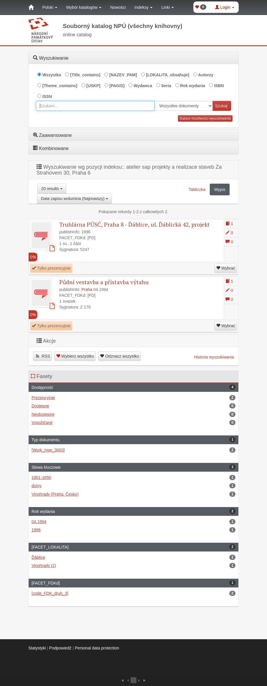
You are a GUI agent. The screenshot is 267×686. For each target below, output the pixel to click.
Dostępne (133, 406)
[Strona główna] (31, 7)
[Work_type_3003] (133, 450)
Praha (87, 289)
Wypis (219, 189)
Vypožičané (133, 422)
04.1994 (133, 521)
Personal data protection (97, 648)
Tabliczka (196, 189)
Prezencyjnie (133, 397)
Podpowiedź (60, 648)
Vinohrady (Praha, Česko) (133, 494)
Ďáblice (133, 557)
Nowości (118, 7)
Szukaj (221, 106)
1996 (133, 529)
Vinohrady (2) (133, 565)
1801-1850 (133, 477)
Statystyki (37, 648)
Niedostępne (133, 414)
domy (133, 485)
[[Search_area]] (183, 106)
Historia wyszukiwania (214, 357)
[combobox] (95, 106)
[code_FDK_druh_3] (133, 593)
